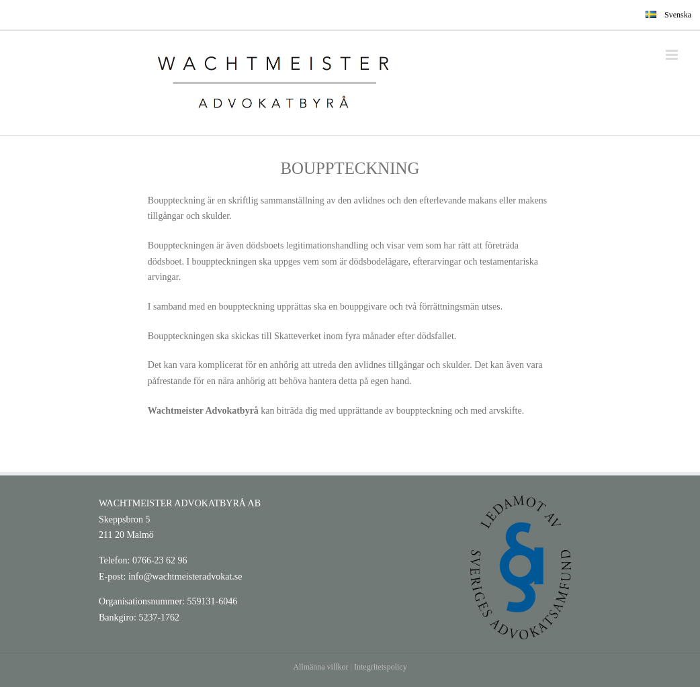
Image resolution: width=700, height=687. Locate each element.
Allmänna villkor (320, 667)
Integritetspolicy (380, 667)
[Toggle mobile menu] (673, 55)
